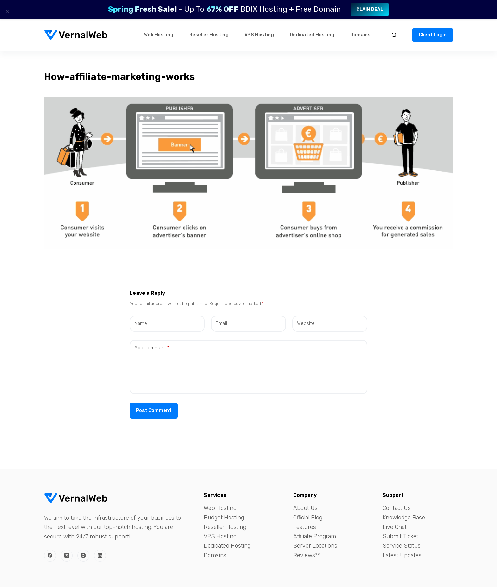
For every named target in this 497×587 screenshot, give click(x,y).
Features (304, 527)
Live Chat (395, 527)
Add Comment (152, 348)
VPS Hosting (259, 34)
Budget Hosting (224, 517)
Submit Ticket (400, 536)
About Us (305, 508)
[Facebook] (50, 556)
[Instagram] (83, 556)
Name (140, 323)
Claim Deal (369, 9)
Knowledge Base (404, 517)
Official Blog (307, 517)
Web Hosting (158, 34)
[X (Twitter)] (67, 556)
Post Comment (153, 410)
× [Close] (7, 11)
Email (221, 323)
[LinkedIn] (100, 556)
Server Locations (315, 545)
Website (306, 323)
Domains (360, 34)
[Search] (394, 35)
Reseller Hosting (209, 34)
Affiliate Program (314, 536)
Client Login (433, 34)
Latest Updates (402, 555)
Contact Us (397, 508)
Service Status (402, 545)
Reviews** (306, 555)
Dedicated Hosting (312, 34)
